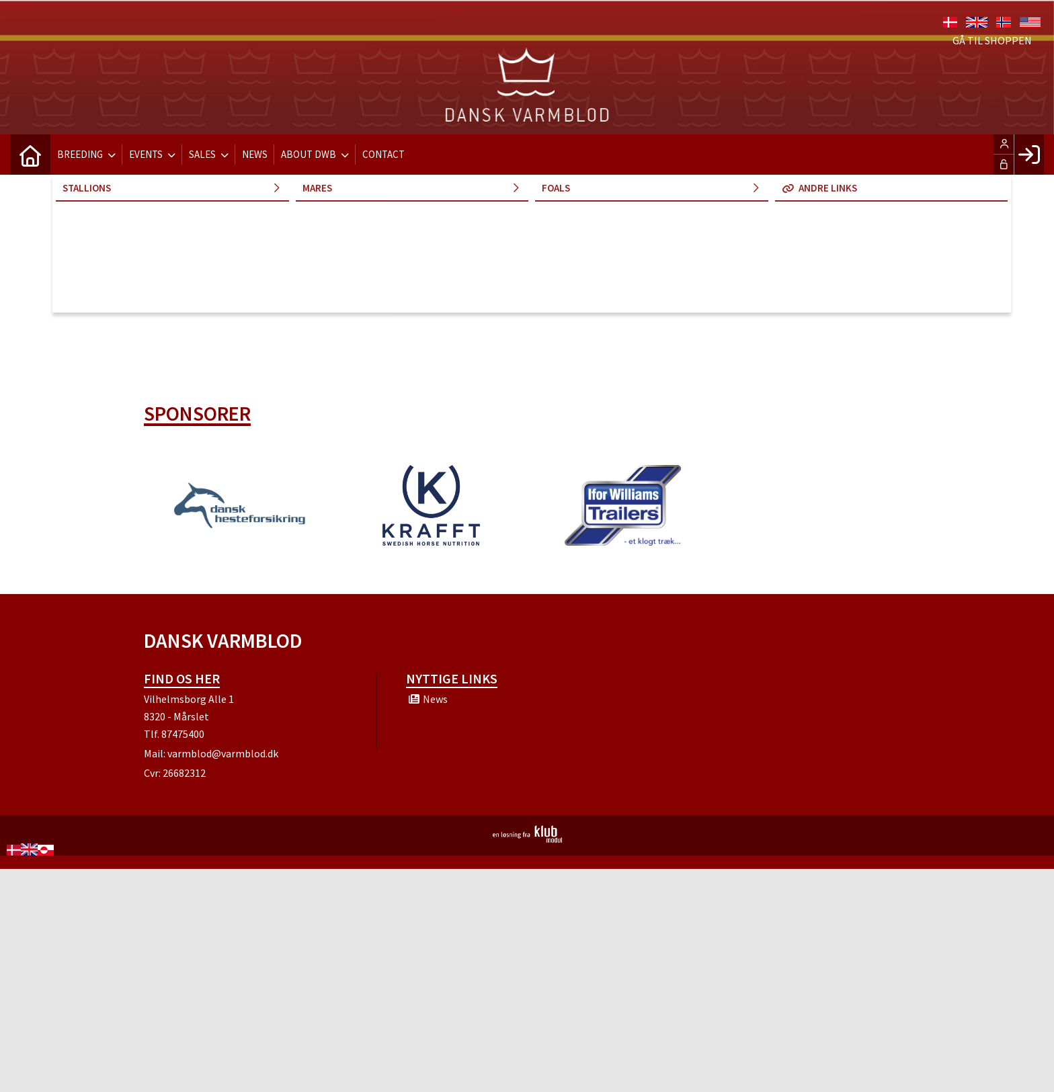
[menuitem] (30, 154)
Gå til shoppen (992, 40)
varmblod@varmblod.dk (222, 753)
